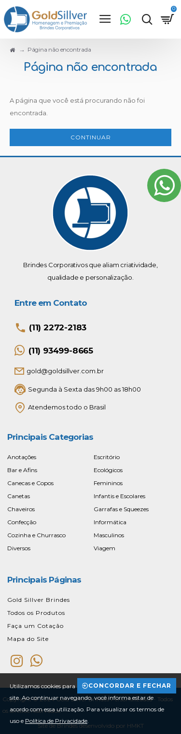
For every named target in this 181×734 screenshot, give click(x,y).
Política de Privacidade (56, 720)
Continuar (90, 137)
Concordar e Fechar (129, 685)
